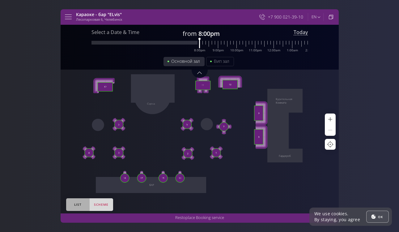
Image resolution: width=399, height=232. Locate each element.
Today (301, 32)
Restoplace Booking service (199, 217)
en (314, 16)
